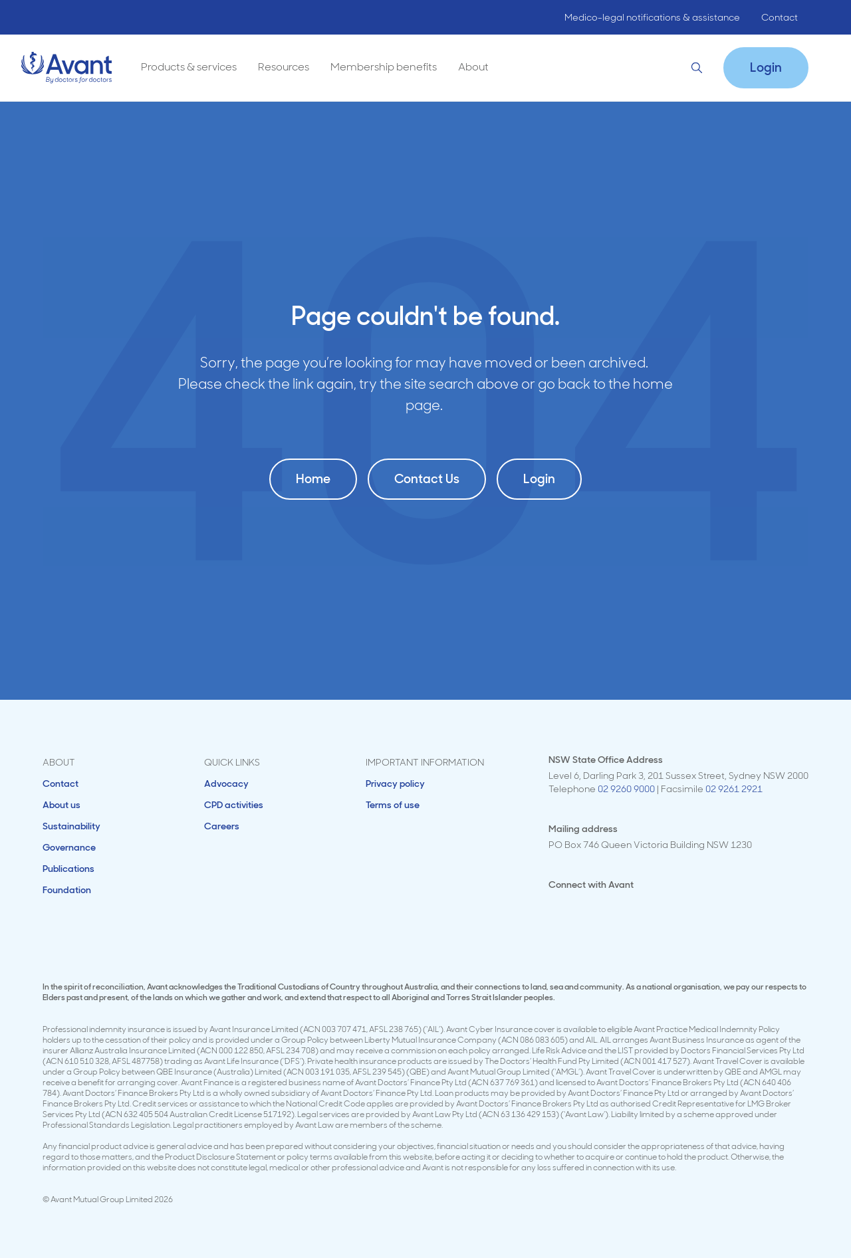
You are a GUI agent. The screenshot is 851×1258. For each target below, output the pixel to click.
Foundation (67, 890)
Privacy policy (395, 783)
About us (61, 805)
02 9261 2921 (734, 789)
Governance (69, 847)
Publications (68, 869)
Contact (779, 17)
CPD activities (233, 805)
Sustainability (71, 826)
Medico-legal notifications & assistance (652, 17)
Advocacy (226, 783)
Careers (221, 826)
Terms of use (393, 805)
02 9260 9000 (626, 789)
